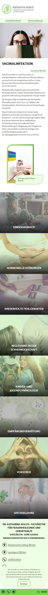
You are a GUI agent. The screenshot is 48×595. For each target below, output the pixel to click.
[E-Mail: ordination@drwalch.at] (14, 592)
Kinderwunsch (20, 90)
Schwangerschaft (11, 134)
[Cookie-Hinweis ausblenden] (24, 586)
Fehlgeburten (23, 126)
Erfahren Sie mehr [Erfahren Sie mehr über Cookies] (24, 581)
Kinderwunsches (16, 132)
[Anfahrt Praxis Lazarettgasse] (14, 552)
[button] (8, 592)
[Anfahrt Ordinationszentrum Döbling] (19, 545)
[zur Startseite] (18, 9)
